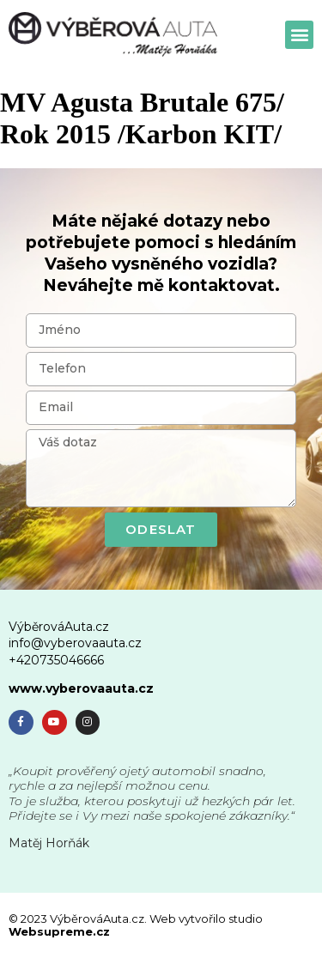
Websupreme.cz (59, 931)
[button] (299, 35)
